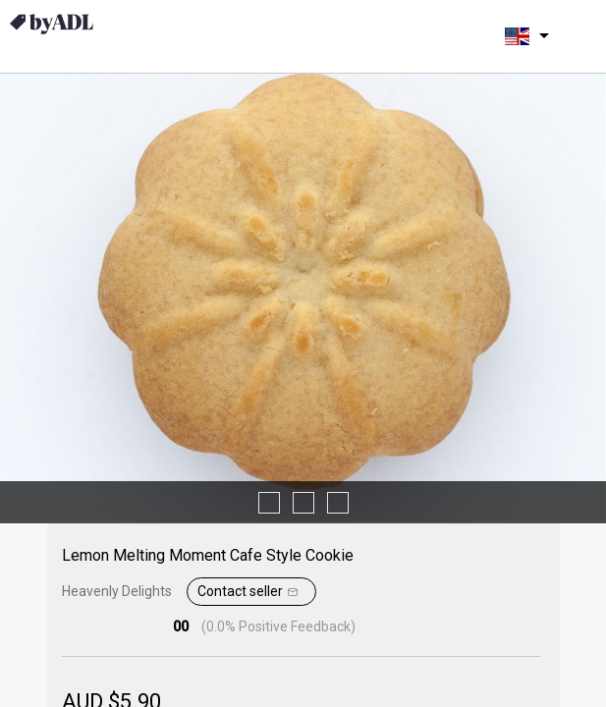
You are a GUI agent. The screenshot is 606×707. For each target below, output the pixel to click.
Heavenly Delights (117, 591)
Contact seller (250, 592)
